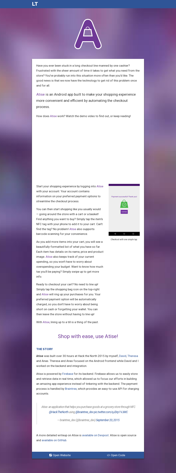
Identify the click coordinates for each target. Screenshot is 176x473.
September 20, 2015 (107, 420)
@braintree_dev (84, 412)
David (122, 356)
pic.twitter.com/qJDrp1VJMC (111, 412)
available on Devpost (95, 435)
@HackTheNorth (58, 412)
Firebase (67, 373)
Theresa (133, 356)
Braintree (71, 388)
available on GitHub (54, 440)
